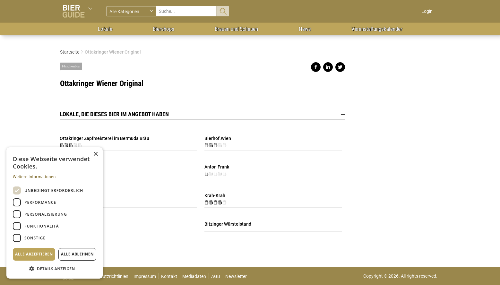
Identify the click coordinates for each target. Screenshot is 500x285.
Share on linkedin (328, 67)
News (305, 29)
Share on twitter (340, 67)
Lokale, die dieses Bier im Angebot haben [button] (202, 114)
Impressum (145, 276)
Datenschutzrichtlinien (106, 276)
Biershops (163, 29)
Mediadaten (194, 276)
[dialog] (54, 213)
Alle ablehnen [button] (77, 254)
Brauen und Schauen (236, 29)
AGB (215, 276)
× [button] (95, 154)
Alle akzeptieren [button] (34, 254)
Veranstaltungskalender (376, 29)
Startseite (69, 52)
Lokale (105, 29)
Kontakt (169, 276)
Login (427, 11)
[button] (54, 268)
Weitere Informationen (34, 176)
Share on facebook (316, 67)
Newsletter (236, 276)
